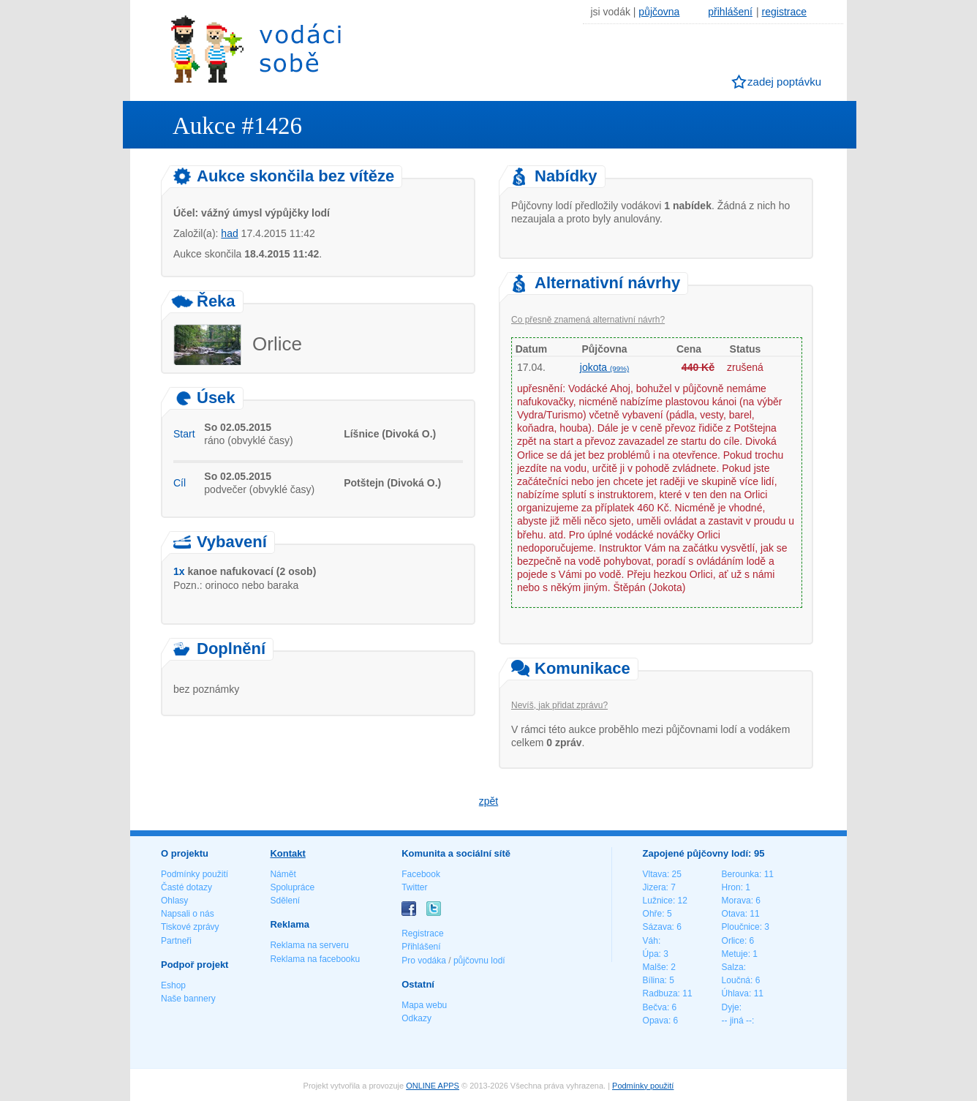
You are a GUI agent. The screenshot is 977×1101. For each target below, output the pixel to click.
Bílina (654, 980)
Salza (733, 967)
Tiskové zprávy (190, 927)
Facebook (420, 874)
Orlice (733, 941)
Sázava (657, 927)
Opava (655, 1020)
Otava (733, 914)
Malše (654, 967)
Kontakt (287, 853)
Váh (650, 941)
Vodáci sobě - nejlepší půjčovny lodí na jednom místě (256, 48)
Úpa (651, 954)
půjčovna (658, 12)
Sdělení (285, 900)
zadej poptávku (784, 81)
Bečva (655, 1007)
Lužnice (658, 900)
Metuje (735, 954)
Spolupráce (292, 887)
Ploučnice (741, 927)
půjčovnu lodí (479, 960)
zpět (488, 801)
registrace (784, 12)
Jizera (654, 887)
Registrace (422, 933)
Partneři (176, 941)
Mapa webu (424, 1005)
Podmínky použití (194, 874)
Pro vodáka (423, 960)
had (229, 233)
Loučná (736, 980)
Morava (736, 900)
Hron (731, 887)
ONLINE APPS (432, 1085)
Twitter (414, 887)
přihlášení (730, 12)
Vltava (655, 874)
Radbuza (660, 993)
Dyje (730, 1007)
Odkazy (416, 1018)
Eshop (173, 985)
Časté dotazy (186, 887)
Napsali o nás (187, 914)
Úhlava (735, 993)
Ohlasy (174, 900)
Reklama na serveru (309, 945)
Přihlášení (420, 947)
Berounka (740, 874)
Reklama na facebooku (315, 959)
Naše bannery (188, 998)
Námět (282, 874)
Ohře (653, 914)
